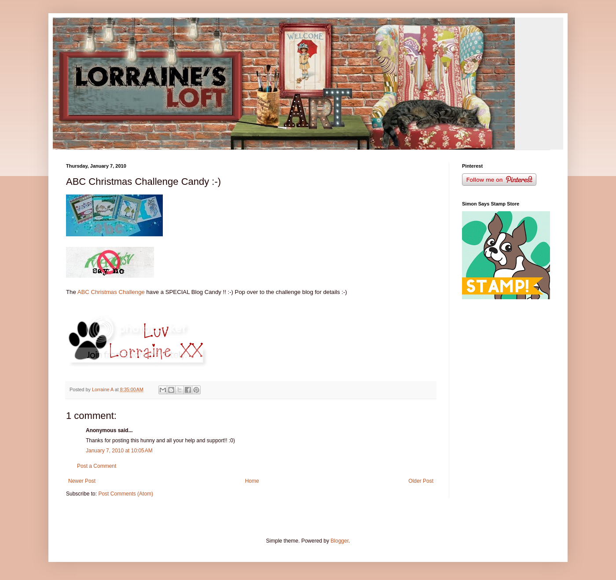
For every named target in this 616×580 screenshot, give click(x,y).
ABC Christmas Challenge (110, 292)
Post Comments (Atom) (125, 494)
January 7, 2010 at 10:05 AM (119, 451)
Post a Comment (96, 466)
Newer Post (81, 481)
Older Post (420, 481)
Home (252, 481)
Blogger (339, 541)
